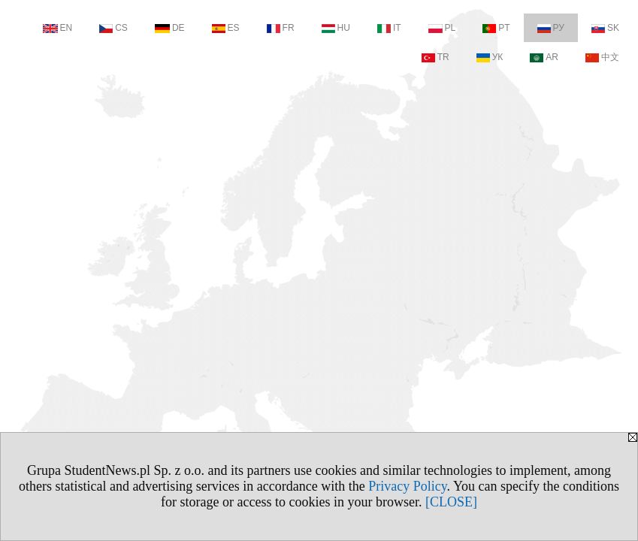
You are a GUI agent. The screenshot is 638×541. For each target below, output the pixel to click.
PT (495, 28)
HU (336, 28)
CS (113, 28)
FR (281, 28)
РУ (550, 28)
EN (58, 28)
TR (435, 57)
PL (442, 28)
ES (226, 28)
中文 (602, 57)
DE (170, 28)
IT (389, 28)
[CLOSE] (451, 501)
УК (489, 57)
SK (605, 28)
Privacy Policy (407, 486)
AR (544, 57)
